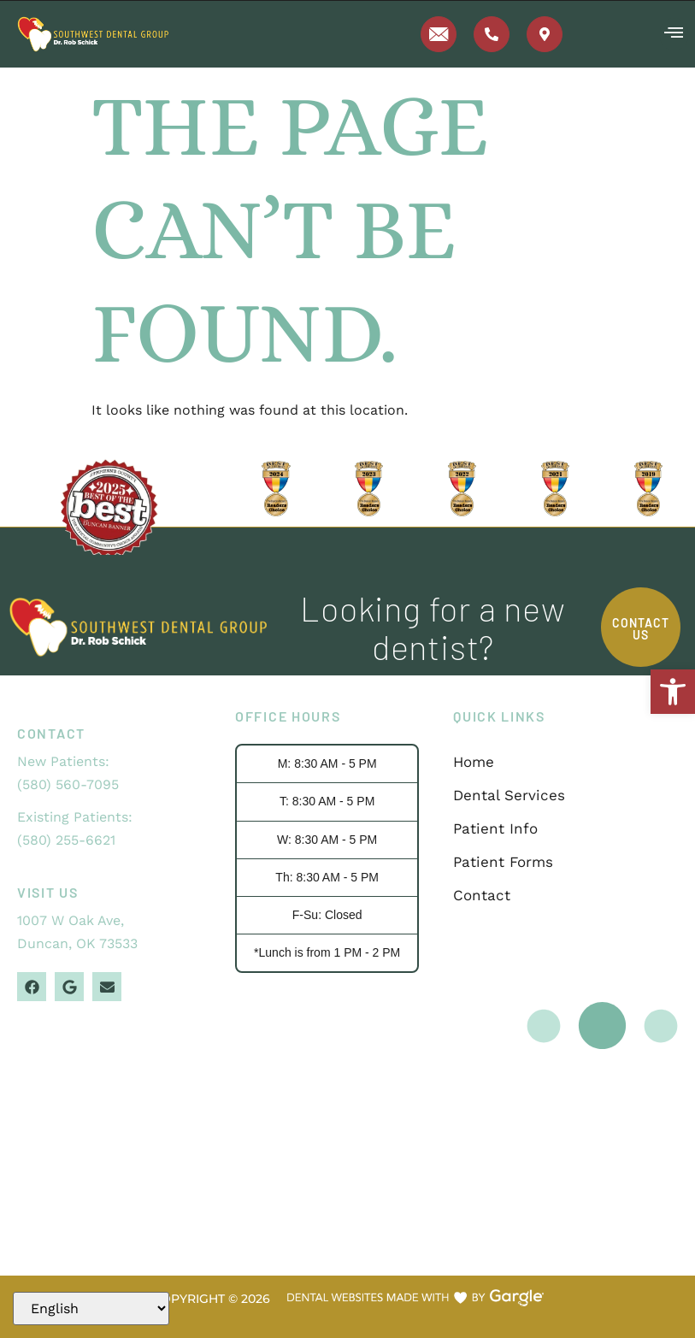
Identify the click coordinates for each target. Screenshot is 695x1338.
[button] (673, 691)
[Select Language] (91, 1308)
